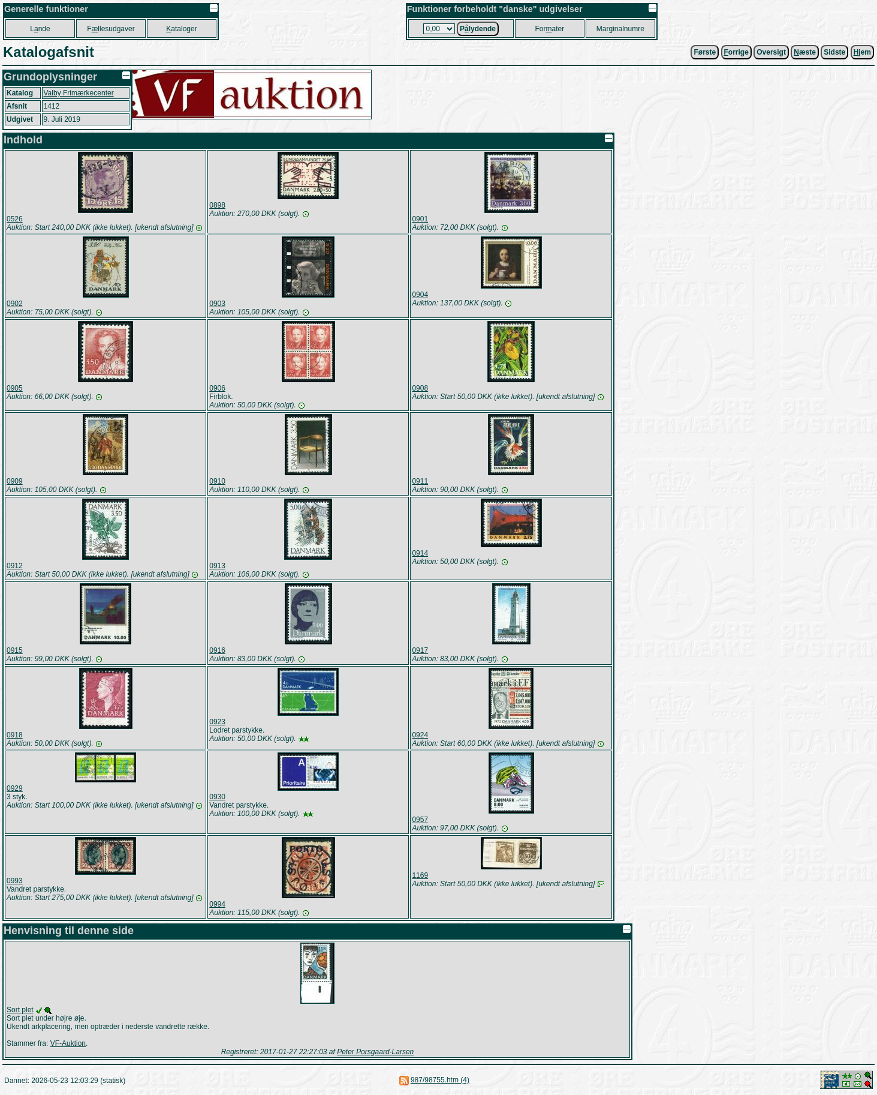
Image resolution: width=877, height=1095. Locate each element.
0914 (420, 553)
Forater (549, 29)
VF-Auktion (68, 1043)
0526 (15, 219)
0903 (217, 303)
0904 (420, 294)
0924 (420, 735)
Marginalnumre (620, 29)
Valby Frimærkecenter (79, 93)
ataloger (181, 29)
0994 (217, 904)
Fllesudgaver (110, 29)
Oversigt (771, 52)
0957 (420, 819)
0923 (217, 722)
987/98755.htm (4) (440, 1080)
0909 (15, 481)
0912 (15, 566)
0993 (15, 881)
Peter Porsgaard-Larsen (375, 1052)
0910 (217, 481)
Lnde (40, 29)
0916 (217, 650)
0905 (15, 388)
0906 (217, 388)
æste (805, 52)
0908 (420, 388)
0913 (217, 566)
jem (862, 52)
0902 (15, 303)
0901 (420, 219)
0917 (420, 650)
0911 (420, 481)
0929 (15, 788)
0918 (15, 735)
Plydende (478, 29)
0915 (15, 650)
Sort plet (20, 1010)
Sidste (834, 52)
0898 (217, 205)
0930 (217, 797)
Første (705, 52)
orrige (736, 52)
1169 (420, 875)
